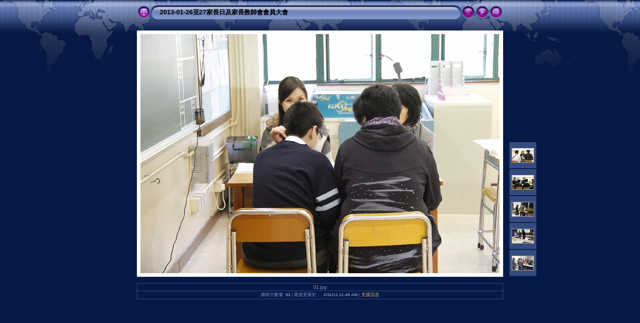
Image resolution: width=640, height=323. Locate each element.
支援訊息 (370, 294)
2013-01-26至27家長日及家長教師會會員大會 (224, 12)
